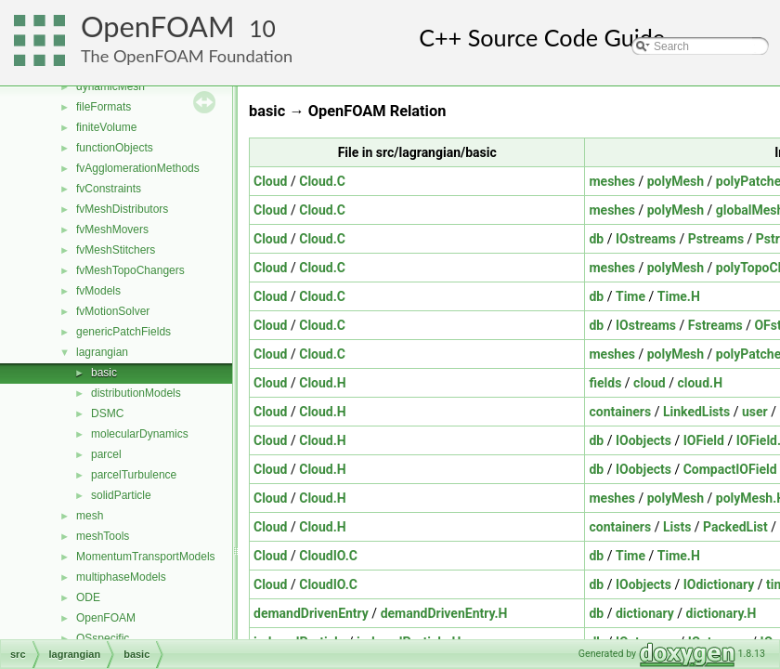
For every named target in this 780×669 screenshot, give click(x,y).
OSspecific (102, 638)
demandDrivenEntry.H (444, 613)
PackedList (735, 526)
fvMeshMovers (112, 229)
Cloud (271, 181)
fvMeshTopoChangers (130, 270)
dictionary (645, 613)
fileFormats (103, 106)
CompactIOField (730, 469)
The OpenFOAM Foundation (186, 56)
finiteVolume (106, 127)
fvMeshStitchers (115, 249)
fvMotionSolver (113, 311)
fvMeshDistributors (122, 209)
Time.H (678, 296)
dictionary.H (721, 613)
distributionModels (136, 393)
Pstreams (716, 238)
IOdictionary (719, 584)
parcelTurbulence (133, 474)
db (596, 238)
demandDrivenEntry (311, 613)
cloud (649, 382)
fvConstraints (108, 188)
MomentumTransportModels (145, 556)
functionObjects (114, 147)
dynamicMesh (110, 86)
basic (104, 372)
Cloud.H (322, 382)
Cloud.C (322, 181)
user (755, 411)
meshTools (102, 536)
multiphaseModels (121, 577)
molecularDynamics (139, 433)
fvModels (98, 290)
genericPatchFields (123, 331)
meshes (611, 181)
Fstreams (715, 325)
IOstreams (646, 238)
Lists (677, 526)
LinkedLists (696, 411)
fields (605, 382)
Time (630, 296)
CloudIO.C (328, 555)
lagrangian (102, 352)
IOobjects (643, 440)
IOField (703, 440)
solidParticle (121, 495)
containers (620, 411)
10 (262, 28)
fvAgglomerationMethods (138, 168)
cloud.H (699, 382)
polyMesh (675, 181)
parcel (106, 454)
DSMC (107, 413)
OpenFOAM (158, 26)
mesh (89, 515)
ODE (88, 597)
